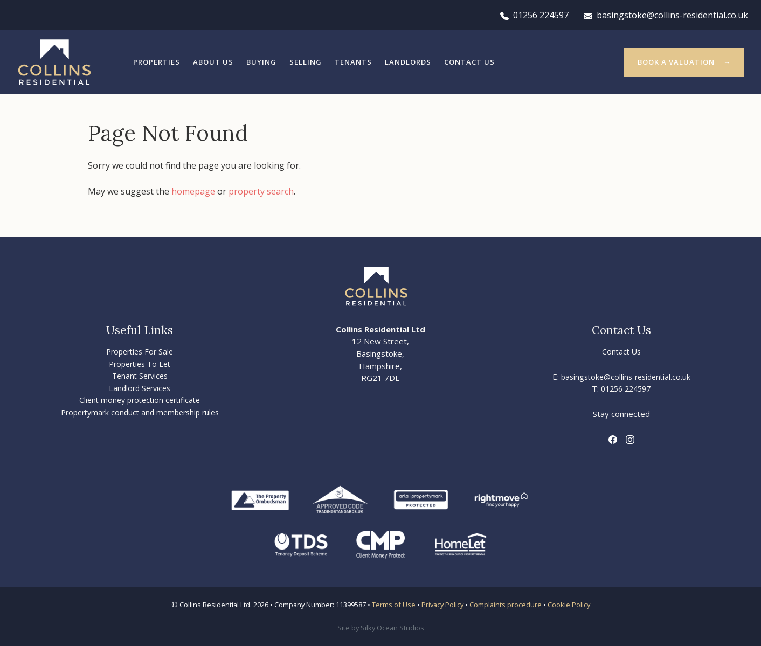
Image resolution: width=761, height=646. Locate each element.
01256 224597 (534, 15)
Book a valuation (676, 62)
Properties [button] (156, 62)
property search (261, 191)
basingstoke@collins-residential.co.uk (666, 15)
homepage (193, 191)
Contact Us (469, 62)
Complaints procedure (505, 604)
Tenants (353, 62)
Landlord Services (139, 388)
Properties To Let (139, 364)
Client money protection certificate (139, 400)
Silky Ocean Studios (392, 628)
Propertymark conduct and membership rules (140, 412)
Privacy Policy (442, 604)
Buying (261, 62)
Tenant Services (140, 376)
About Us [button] (213, 62)
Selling (305, 62)
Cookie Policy (569, 604)
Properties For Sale (139, 351)
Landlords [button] (408, 62)
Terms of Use (394, 604)
